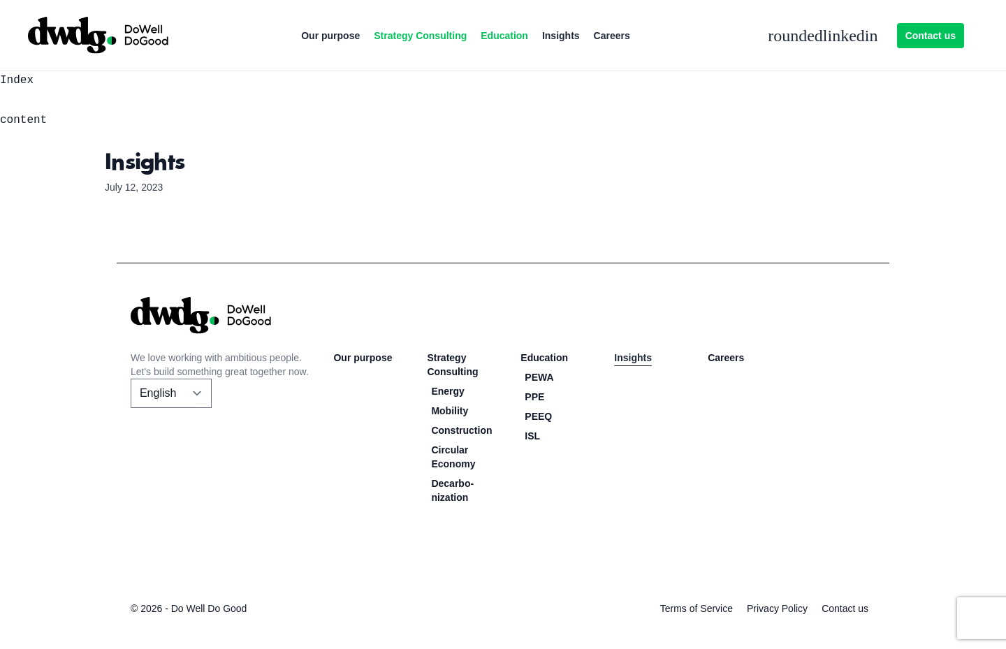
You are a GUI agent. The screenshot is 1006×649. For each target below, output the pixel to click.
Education (504, 35)
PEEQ (538, 416)
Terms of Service (696, 608)
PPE (534, 396)
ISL (532, 436)
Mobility (449, 410)
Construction (461, 430)
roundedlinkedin (822, 36)
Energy (447, 391)
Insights (561, 35)
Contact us (930, 35)
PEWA (539, 377)
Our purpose (330, 35)
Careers (612, 35)
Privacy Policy (777, 608)
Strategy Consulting (420, 35)
